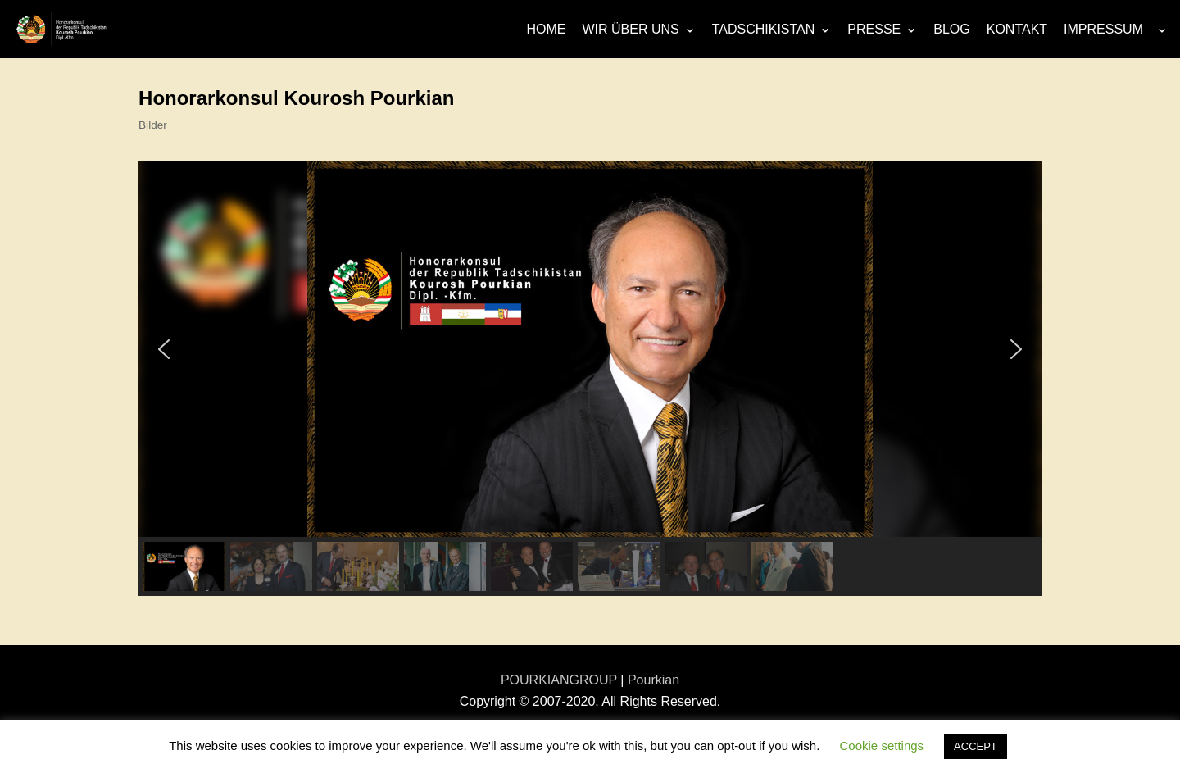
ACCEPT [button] (975, 746)
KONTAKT (1017, 29)
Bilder (152, 125)
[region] (590, 378)
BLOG (951, 29)
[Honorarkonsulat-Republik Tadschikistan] (61, 29)
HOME (545, 29)
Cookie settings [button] (882, 746)
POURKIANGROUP (559, 680)
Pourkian (653, 680)
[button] (164, 349)
